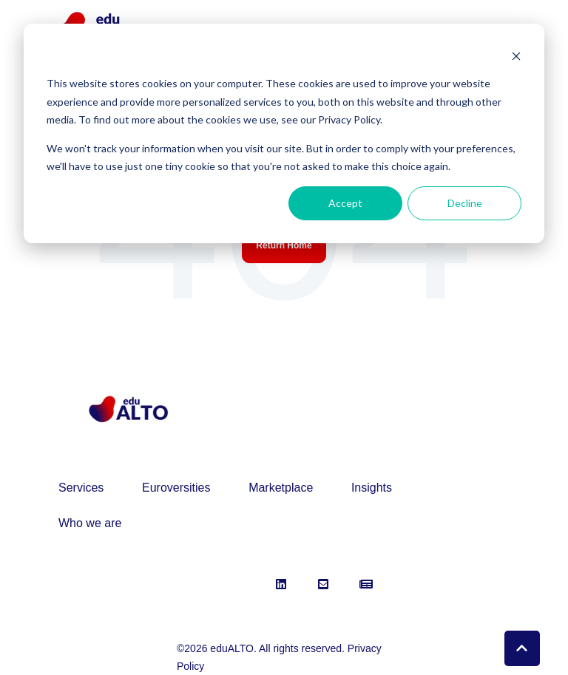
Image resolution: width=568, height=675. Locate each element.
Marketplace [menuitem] (280, 487)
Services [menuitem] (81, 487)
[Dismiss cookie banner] (516, 56)
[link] (127, 408)
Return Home (283, 245)
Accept (345, 203)
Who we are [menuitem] (89, 523)
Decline (464, 203)
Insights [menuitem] (371, 487)
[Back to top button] (522, 648)
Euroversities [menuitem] (176, 487)
